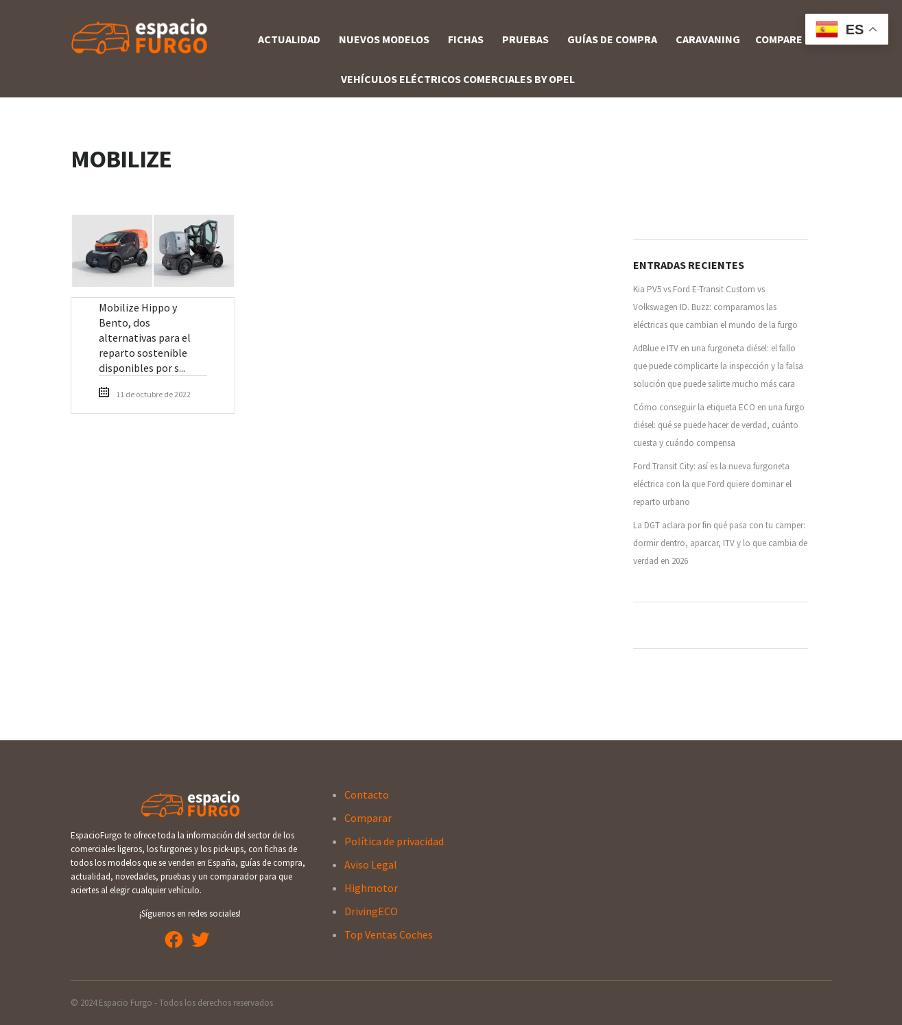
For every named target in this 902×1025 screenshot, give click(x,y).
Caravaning (708, 39)
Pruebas (525, 39)
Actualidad (289, 39)
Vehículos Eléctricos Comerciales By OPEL (458, 79)
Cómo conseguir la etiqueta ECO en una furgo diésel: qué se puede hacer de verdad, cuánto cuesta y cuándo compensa (719, 425)
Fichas (466, 39)
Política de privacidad (394, 841)
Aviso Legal (370, 864)
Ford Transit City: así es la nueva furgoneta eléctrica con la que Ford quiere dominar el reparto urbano (712, 484)
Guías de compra (612, 39)
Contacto (366, 794)
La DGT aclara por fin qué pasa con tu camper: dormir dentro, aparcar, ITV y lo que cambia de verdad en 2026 (720, 543)
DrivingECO (371, 911)
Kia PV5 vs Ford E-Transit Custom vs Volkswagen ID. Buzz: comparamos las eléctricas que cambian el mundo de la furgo (715, 307)
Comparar (368, 818)
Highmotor (371, 888)
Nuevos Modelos (384, 39)
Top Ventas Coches (388, 934)
